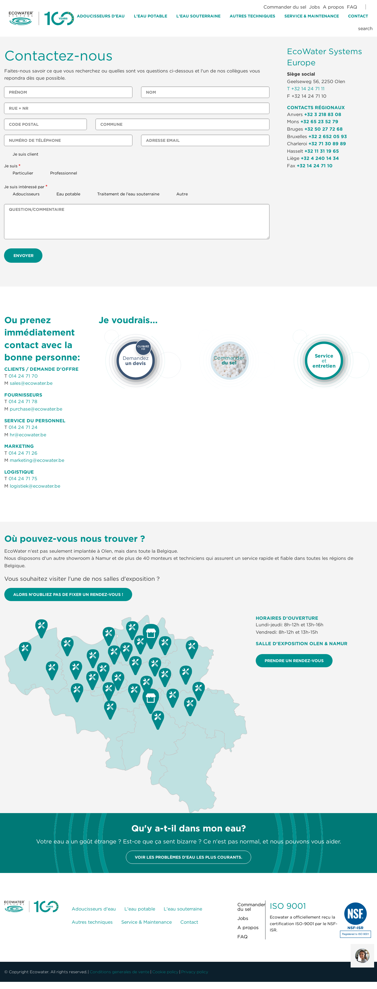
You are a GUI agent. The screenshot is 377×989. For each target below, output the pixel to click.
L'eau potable (150, 16)
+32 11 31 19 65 (321, 151)
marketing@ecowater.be (37, 460)
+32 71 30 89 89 (327, 143)
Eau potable (68, 194)
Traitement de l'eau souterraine (128, 194)
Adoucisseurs (26, 194)
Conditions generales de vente (119, 972)
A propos (333, 7)
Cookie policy (165, 972)
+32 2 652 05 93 (327, 136)
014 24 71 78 (23, 401)
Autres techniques (252, 16)
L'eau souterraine (198, 16)
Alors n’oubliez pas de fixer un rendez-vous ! (68, 594)
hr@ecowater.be (28, 434)
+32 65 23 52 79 (319, 121)
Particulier (23, 173)
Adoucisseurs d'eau (101, 16)
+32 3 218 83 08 (322, 114)
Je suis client (25, 154)
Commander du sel (284, 7)
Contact (358, 16)
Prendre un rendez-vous (294, 660)
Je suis (10, 165)
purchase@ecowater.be (36, 409)
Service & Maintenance (311, 16)
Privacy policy (194, 972)
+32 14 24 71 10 (315, 165)
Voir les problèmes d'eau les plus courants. (188, 857)
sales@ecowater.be (31, 383)
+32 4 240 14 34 (320, 158)
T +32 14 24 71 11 (306, 88)
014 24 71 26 (23, 453)
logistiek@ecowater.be (35, 486)
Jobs (314, 7)
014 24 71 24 (23, 427)
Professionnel (63, 173)
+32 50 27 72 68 (323, 129)
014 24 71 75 (23, 478)
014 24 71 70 (23, 376)
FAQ (352, 7)
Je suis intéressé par (24, 186)
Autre (182, 194)
